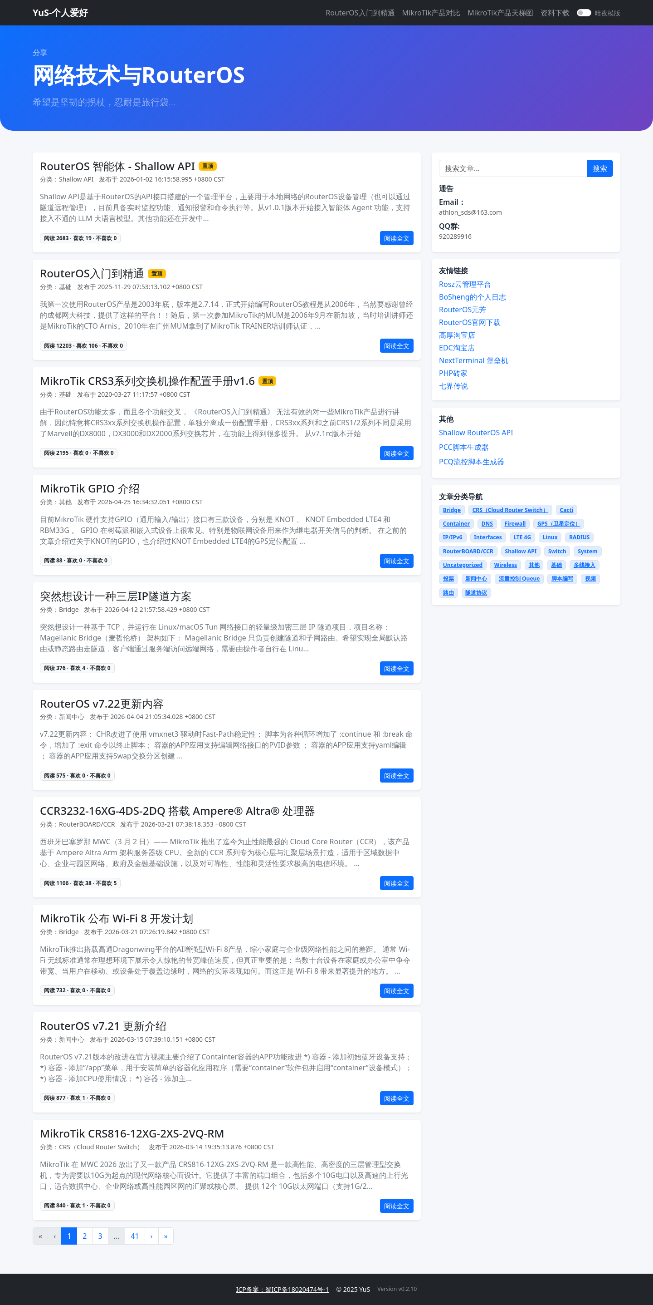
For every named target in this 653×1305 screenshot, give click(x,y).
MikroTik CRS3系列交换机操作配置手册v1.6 (147, 381)
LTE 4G (522, 537)
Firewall (515, 523)
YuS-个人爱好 (60, 12)
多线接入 (584, 565)
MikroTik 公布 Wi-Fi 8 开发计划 (116, 918)
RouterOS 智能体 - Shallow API (117, 166)
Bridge (452, 510)
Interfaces (488, 537)
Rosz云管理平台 (465, 284)
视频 (590, 578)
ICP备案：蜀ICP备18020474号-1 (282, 1289)
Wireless (505, 565)
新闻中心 (476, 578)
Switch (557, 551)
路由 (448, 592)
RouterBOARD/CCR (468, 551)
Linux (550, 537)
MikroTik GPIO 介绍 (90, 488)
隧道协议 (476, 592)
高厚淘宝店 (457, 335)
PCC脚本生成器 (464, 447)
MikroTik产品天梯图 (500, 13)
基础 (556, 565)
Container (456, 523)
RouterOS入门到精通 (360, 13)
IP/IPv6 (453, 537)
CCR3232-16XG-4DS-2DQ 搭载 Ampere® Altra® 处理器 (177, 810)
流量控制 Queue (519, 578)
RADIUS (579, 537)
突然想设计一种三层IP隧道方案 (116, 596)
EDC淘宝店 (457, 348)
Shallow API (521, 551)
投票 (448, 578)
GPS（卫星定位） (558, 523)
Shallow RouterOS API (476, 433)
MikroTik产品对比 (431, 13)
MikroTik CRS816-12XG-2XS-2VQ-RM (132, 1133)
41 (135, 1236)
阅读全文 (396, 238)
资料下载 (555, 13)
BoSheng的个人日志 (472, 297)
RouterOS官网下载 (470, 322)
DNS (487, 523)
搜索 (600, 168)
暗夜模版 (607, 13)
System (588, 551)
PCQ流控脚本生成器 (471, 462)
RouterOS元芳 (462, 310)
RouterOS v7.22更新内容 (102, 703)
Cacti (566, 510)
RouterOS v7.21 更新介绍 (103, 1026)
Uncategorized (462, 565)
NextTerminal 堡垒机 (473, 360)
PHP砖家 (453, 373)
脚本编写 (562, 578)
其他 (534, 565)
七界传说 (453, 386)
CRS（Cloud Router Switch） (510, 510)
